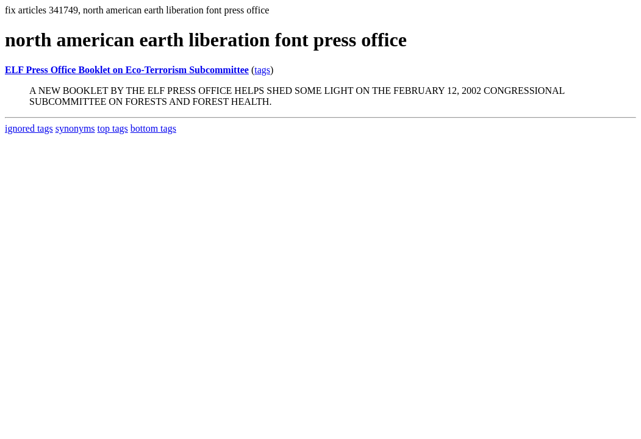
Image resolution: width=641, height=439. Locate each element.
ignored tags (29, 128)
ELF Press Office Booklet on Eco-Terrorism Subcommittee (127, 70)
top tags (113, 128)
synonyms (75, 128)
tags (262, 70)
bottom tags (153, 128)
